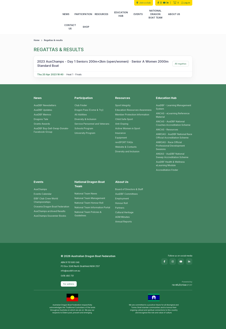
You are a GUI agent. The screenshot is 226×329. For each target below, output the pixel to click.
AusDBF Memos (42, 114)
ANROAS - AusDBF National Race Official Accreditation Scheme (174, 136)
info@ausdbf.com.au (70, 270)
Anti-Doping (121, 123)
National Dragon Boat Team (155, 14)
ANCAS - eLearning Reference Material (173, 115)
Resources (101, 14)
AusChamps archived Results (49, 211)
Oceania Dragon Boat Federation (51, 206)
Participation (83, 14)
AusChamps (40, 189)
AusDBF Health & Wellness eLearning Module (170, 163)
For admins (68, 284)
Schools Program (84, 128)
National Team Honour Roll (89, 202)
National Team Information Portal (92, 207)
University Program (85, 133)
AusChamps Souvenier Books (50, 215)
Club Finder (81, 105)
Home (36, 40)
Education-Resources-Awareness (133, 109)
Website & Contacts (125, 146)
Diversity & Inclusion (85, 119)
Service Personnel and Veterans (92, 123)
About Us (174, 14)
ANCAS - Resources (167, 129)
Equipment (121, 137)
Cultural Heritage (124, 212)
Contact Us (70, 27)
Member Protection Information (132, 114)
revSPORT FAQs (124, 142)
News (66, 14)
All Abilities (81, 114)
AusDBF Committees (126, 193)
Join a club (143, 2)
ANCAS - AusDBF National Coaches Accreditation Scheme (173, 123)
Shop (86, 26)
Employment (122, 198)
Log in (185, 2)
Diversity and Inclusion (127, 151)
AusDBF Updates (43, 109)
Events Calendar (43, 193)
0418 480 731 (67, 275)
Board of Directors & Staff (129, 189)
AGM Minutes (122, 216)
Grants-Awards (42, 123)
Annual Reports (123, 221)
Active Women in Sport (127, 128)
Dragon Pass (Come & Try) (89, 109)
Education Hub (121, 14)
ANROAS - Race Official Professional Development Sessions (170, 146)
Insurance (120, 133)
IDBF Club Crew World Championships (46, 200)
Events (138, 14)
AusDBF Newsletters (45, 105)
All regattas (180, 63)
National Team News (86, 193)
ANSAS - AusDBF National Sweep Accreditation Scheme (172, 155)
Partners (119, 207)
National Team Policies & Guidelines (88, 214)
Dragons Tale (41, 119)
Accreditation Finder (167, 169)
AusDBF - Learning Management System (173, 107)
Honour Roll (121, 203)
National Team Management (90, 198)
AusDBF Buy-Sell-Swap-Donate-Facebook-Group (51, 130)
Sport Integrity (123, 105)
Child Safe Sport (124, 119)
